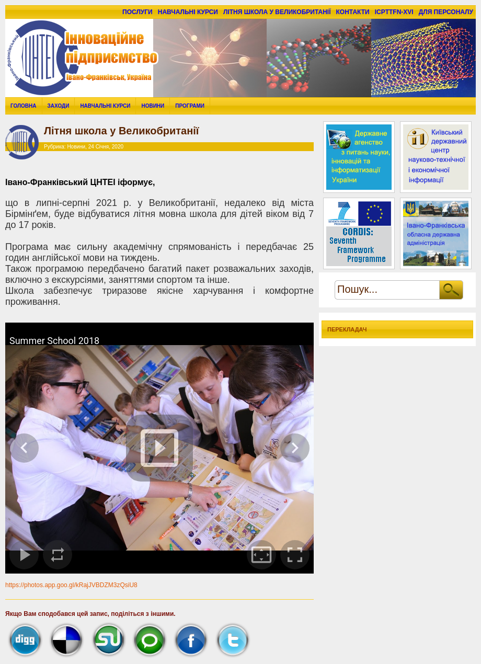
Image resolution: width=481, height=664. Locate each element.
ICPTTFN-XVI (394, 12)
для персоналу (446, 12)
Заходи (59, 106)
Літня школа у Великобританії (277, 12)
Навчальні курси (188, 12)
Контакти (353, 12)
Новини (152, 106)
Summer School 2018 (54, 340)
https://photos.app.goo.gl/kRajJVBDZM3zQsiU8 (71, 585)
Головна (23, 106)
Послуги (137, 12)
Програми (189, 106)
